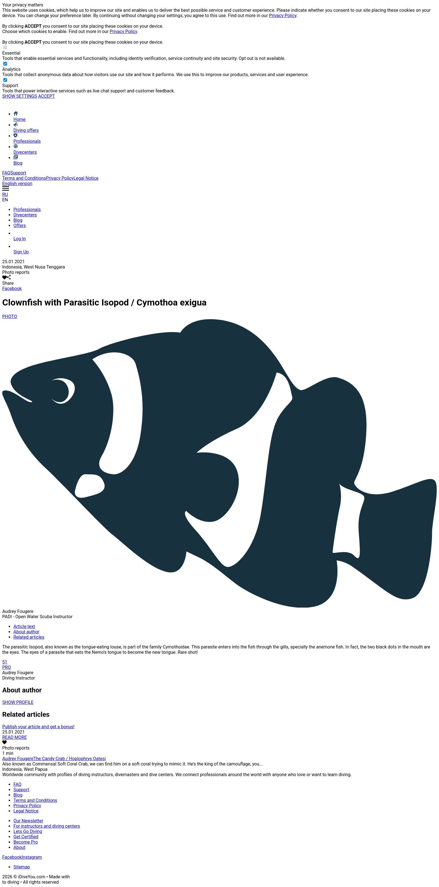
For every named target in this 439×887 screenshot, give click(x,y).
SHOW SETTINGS (19, 96)
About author (26, 631)
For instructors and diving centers (46, 826)
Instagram (32, 857)
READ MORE (14, 737)
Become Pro (25, 842)
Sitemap (21, 867)
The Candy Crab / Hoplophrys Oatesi (69, 758)
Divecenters (25, 215)
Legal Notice (86, 178)
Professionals (27, 209)
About (19, 847)
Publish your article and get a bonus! (38, 726)
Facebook (12, 288)
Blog (17, 220)
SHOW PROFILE (18, 702)
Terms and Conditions (24, 178)
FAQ (6, 173)
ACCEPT (46, 96)
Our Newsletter (28, 820)
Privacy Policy (282, 15)
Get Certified (25, 836)
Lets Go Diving (27, 831)
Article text (24, 626)
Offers (19, 225)
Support (18, 173)
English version (17, 183)
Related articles (28, 637)
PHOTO (9, 316)
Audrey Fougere (17, 758)
